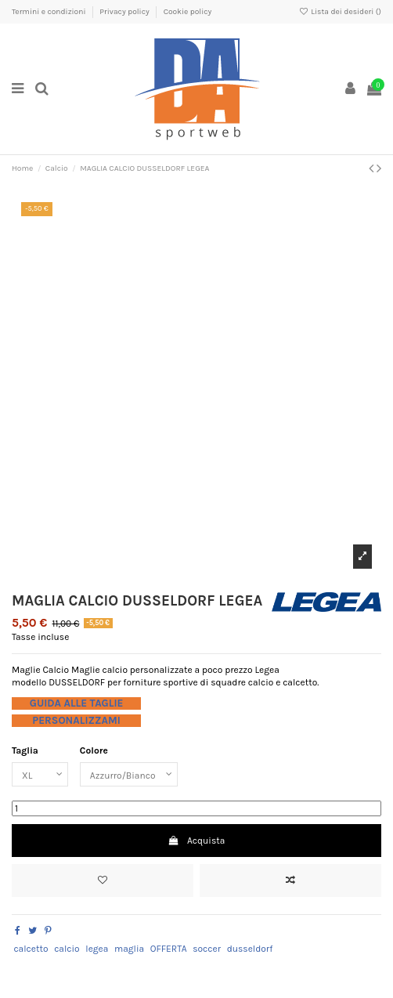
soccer (207, 948)
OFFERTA (168, 948)
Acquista (196, 840)
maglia (129, 948)
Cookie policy (188, 11)
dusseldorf (250, 948)
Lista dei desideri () (340, 11)
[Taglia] (40, 774)
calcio (66, 948)
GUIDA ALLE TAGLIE (77, 703)
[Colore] (129, 774)
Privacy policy (125, 11)
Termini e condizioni (50, 11)
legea (96, 948)
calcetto (30, 948)
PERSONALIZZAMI (76, 720)
